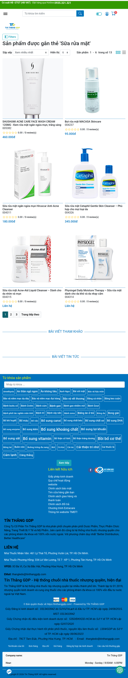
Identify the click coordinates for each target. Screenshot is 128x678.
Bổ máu (23, 420)
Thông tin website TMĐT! (62, 512)
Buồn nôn (19, 447)
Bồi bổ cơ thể (109, 438)
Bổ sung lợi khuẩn (93, 429)
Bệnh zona (69, 413)
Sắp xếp (7, 52)
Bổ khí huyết (9, 420)
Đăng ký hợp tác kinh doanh (80, 646)
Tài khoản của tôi (16, 646)
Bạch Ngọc (65, 391)
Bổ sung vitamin (37, 438)
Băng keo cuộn (112, 398)
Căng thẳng (26, 455)
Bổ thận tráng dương (84, 438)
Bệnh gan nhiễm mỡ (74, 405)
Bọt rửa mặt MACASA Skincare (83, 121)
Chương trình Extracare (61, 508)
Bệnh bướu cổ (10, 405)
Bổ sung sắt (11, 438)
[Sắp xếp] (31, 52)
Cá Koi (61, 447)
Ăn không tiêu (49, 391)
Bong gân (113, 413)
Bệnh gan (55, 405)
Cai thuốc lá (108, 447)
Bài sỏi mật (79, 391)
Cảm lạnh (10, 455)
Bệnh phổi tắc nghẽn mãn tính (18, 413)
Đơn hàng (33, 646)
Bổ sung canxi (51, 420)
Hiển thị (54, 52)
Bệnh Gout (93, 405)
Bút (53, 447)
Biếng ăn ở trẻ (86, 413)
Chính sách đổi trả (58, 504)
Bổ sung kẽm (30, 429)
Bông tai (7, 447)
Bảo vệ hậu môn (96, 391)
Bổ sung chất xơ (94, 420)
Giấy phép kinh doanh (60, 476)
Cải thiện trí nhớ (88, 447)
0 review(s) (30, 132)
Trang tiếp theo (30, 314)
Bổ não (34, 420)
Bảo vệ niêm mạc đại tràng (46, 398)
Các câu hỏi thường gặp (108, 646)
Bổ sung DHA (115, 420)
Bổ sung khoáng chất (59, 429)
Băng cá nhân (94, 398)
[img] (107, 14)
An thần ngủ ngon (27, 391)
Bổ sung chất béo (73, 420)
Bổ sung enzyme (11, 429)
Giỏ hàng (57, 646)
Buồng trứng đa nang (38, 447)
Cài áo (70, 447)
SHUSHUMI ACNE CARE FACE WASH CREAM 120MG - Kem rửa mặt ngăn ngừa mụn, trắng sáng (31, 123)
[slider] (12, 132)
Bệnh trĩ (40, 413)
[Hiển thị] (65, 52)
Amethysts (8, 391)
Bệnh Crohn (27, 405)
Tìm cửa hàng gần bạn (61, 492)
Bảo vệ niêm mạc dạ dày (16, 398)
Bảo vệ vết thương (73, 398)
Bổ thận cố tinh (62, 438)
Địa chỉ (45, 646)
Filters (10, 36)
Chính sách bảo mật (60, 488)
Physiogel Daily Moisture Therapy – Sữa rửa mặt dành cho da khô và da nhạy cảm (93, 292)
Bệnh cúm (41, 405)
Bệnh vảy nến (54, 413)
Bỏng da (101, 413)
